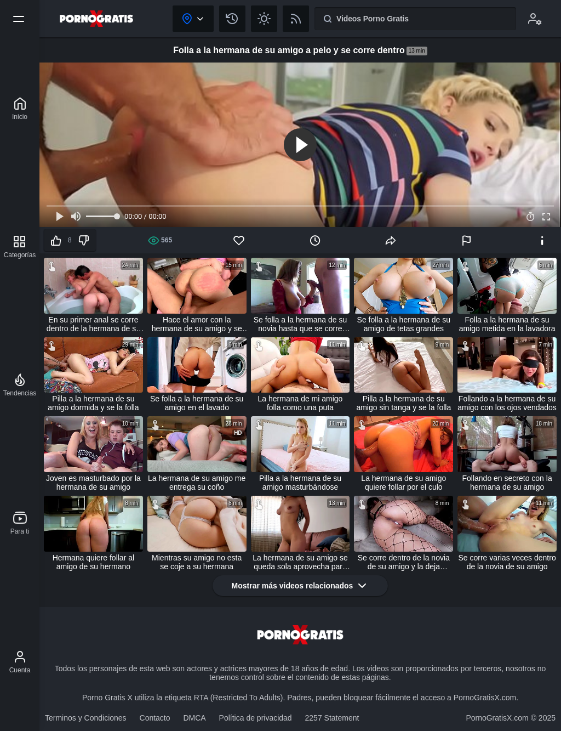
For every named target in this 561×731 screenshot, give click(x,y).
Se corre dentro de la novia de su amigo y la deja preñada (404, 562)
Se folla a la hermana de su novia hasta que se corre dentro (300, 324)
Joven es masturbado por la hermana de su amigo (93, 482)
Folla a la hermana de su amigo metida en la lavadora (507, 324)
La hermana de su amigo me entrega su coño (196, 482)
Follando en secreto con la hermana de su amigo (507, 482)
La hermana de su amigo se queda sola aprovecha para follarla (300, 562)
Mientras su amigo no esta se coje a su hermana (197, 562)
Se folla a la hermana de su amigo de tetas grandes (403, 324)
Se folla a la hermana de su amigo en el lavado (196, 403)
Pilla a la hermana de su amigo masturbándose (300, 482)
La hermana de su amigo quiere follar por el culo (403, 482)
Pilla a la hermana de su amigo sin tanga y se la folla (403, 403)
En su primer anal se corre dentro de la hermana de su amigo (93, 324)
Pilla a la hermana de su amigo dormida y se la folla (93, 403)
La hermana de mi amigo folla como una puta (300, 403)
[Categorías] (20, 247)
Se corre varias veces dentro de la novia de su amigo (507, 562)
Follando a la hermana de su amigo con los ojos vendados (507, 403)
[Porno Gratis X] (20, 109)
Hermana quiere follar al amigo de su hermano (93, 562)
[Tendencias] (20, 385)
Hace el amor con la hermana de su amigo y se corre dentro (197, 324)
